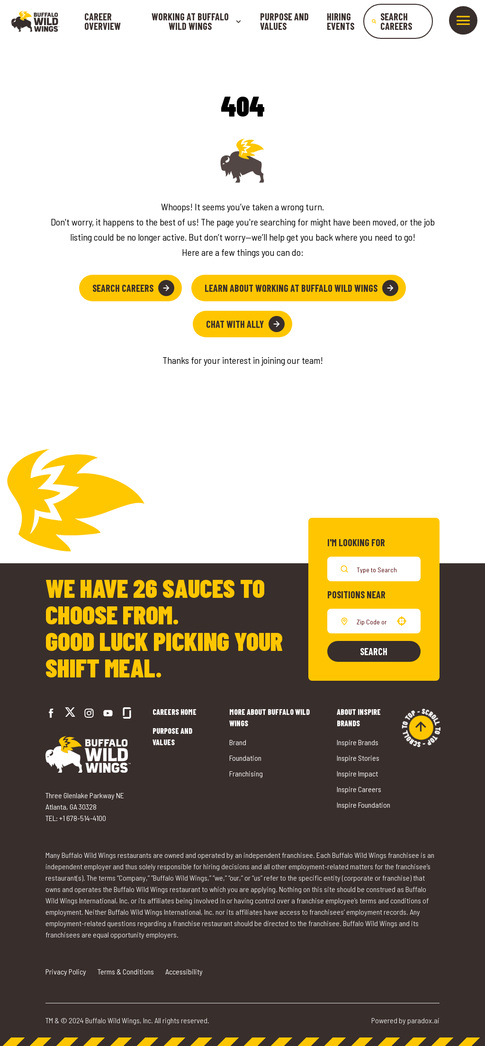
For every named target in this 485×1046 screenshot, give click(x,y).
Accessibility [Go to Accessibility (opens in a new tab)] (184, 971)
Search (373, 651)
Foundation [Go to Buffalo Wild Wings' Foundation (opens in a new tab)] (245, 757)
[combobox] (372, 621)
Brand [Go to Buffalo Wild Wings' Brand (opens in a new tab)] (237, 742)
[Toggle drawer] (463, 20)
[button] (401, 621)
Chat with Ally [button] (245, 324)
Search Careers (133, 288)
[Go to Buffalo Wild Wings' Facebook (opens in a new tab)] (51, 713)
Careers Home (175, 711)
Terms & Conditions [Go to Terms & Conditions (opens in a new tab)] (126, 971)
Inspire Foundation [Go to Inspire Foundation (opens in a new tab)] (363, 804)
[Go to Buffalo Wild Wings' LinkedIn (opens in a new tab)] (108, 713)
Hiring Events (340, 21)
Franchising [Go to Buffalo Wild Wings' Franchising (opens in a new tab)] (246, 773)
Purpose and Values (284, 21)
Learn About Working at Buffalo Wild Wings (301, 288)
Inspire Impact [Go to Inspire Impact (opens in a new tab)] (357, 773)
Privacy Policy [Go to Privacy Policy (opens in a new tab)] (65, 971)
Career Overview (102, 21)
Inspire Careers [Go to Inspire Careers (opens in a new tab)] (359, 789)
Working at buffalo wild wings (197, 21)
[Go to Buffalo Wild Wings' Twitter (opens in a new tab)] (70, 713)
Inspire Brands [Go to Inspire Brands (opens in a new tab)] (357, 742)
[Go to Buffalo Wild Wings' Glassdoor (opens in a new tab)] (127, 713)
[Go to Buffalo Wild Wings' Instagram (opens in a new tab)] (89, 713)
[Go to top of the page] (421, 727)
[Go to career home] (35, 21)
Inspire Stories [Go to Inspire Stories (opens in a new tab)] (358, 757)
